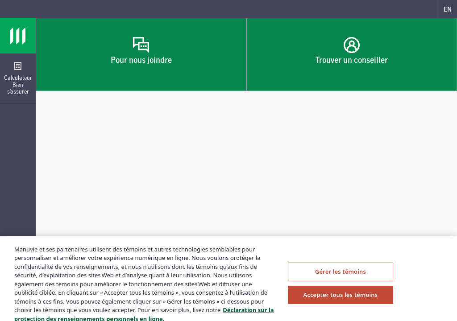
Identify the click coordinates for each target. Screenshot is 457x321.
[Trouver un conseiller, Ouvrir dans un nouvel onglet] (351, 54)
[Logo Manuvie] (18, 36)
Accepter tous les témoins (340, 298)
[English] (447, 9)
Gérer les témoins (340, 275)
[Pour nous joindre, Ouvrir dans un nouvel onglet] (141, 54)
